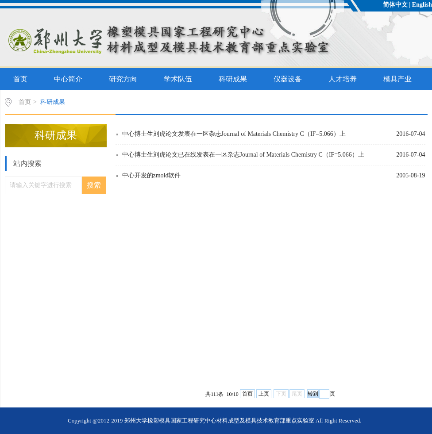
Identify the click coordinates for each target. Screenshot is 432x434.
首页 (20, 79)
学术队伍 (178, 79)
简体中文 (395, 4)
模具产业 (397, 79)
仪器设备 (288, 79)
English (422, 4)
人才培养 (342, 79)
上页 (263, 394)
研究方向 (123, 79)
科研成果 (233, 79)
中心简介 (68, 79)
